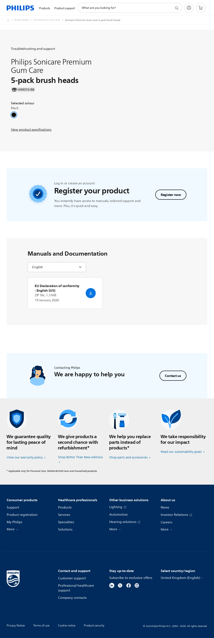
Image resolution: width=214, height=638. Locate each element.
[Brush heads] (24, 20)
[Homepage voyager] (11, 20)
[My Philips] (189, 8)
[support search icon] (176, 7)
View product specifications (31, 132)
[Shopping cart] (201, 8)
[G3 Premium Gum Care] (49, 20)
